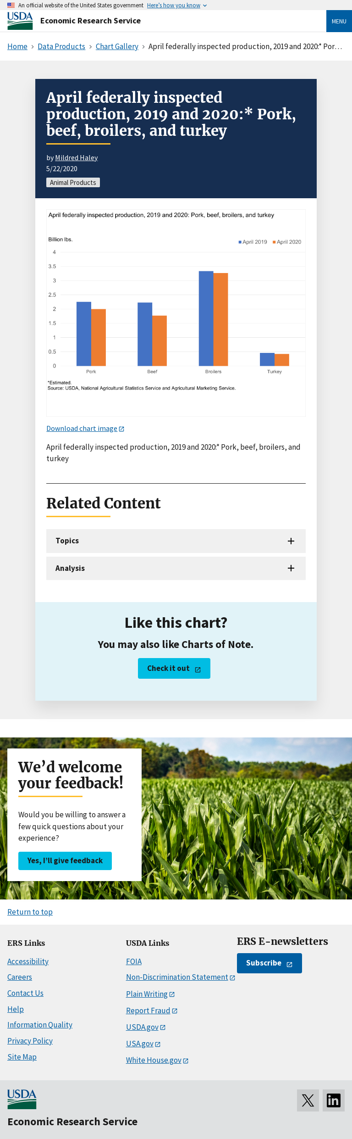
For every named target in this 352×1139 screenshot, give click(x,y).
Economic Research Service (90, 20)
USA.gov (140, 1043)
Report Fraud (148, 1010)
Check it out (168, 668)
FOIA (134, 961)
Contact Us (25, 993)
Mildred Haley (76, 157)
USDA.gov (142, 1027)
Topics (67, 541)
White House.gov (154, 1060)
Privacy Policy (30, 1041)
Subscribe (263, 963)
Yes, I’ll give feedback (65, 860)
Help (15, 1009)
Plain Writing (147, 994)
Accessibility (28, 961)
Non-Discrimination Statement (177, 977)
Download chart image (81, 428)
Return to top (30, 912)
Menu (339, 21)
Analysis (70, 568)
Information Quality (39, 1025)
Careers (19, 977)
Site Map (22, 1057)
